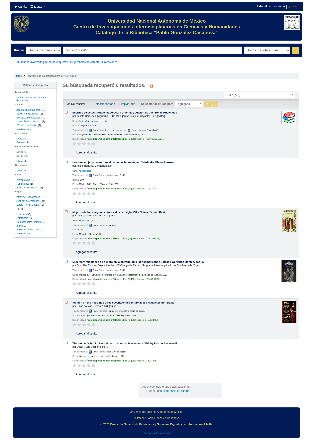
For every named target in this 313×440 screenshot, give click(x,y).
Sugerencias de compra (85, 62)
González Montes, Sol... (29, 117)
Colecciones (109, 62)
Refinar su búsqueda (35, 85)
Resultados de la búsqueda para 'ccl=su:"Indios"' (51, 76)
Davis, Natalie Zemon (27, 113)
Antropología (23, 180)
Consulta (21, 138)
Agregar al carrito (85, 152)
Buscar (19, 50)
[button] (21, 7)
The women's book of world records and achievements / (124, 343)
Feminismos (22, 183)
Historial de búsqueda (270, 6)
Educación (22, 214)
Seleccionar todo (104, 104)
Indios (19, 225)
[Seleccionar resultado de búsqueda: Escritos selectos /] (66, 112)
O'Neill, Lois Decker (26, 125)
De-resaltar (76, 104)
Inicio (19, 76)
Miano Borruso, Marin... (28, 121)
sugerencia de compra (176, 390)
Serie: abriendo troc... (27, 187)
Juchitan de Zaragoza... (28, 201)
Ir (295, 50)
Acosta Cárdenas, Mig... (29, 110)
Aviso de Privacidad (156, 433)
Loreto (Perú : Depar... (28, 204)
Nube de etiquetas (56, 62)
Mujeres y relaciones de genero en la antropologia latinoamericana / (138, 261)
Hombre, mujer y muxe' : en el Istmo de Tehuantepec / (123, 162)
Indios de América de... (28, 229)
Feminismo (22, 218)
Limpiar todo (127, 104)
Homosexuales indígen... (29, 222)
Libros (19, 151)
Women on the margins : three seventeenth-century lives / (123, 302)
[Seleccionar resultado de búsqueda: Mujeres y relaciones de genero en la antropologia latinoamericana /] (66, 261)
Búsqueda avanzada (30, 62)
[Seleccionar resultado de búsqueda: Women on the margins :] (66, 302)
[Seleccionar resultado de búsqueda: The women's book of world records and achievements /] (66, 343)
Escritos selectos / (124, 112)
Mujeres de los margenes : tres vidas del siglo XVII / (119, 212)
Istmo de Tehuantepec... (29, 197)
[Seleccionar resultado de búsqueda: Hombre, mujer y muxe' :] (66, 162)
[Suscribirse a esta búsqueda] (151, 86)
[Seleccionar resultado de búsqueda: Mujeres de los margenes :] (66, 211)
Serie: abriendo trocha (89, 121)
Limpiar (293, 6)
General (21, 142)
